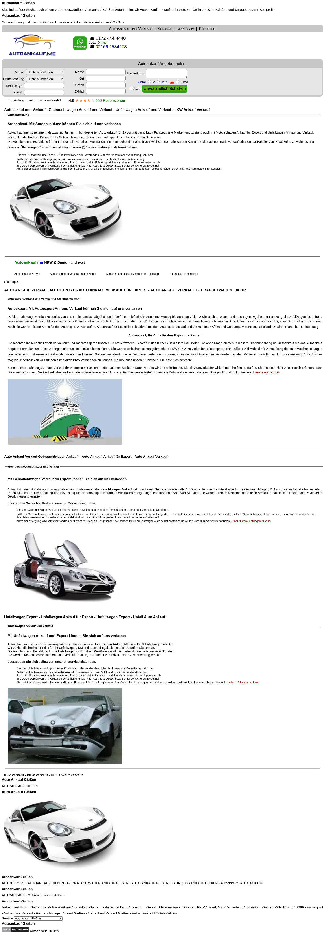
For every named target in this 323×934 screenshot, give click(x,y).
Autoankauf (229, 883)
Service (32, 918)
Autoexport (315, 907)
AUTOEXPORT (13, 883)
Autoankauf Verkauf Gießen (108, 913)
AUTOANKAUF (251, 883)
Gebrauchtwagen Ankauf (46, 895)
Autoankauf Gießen (18, 3)
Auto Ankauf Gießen (19, 780)
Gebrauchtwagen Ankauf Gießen (60, 913)
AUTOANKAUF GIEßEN (20, 786)
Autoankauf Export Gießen (21, 907)
